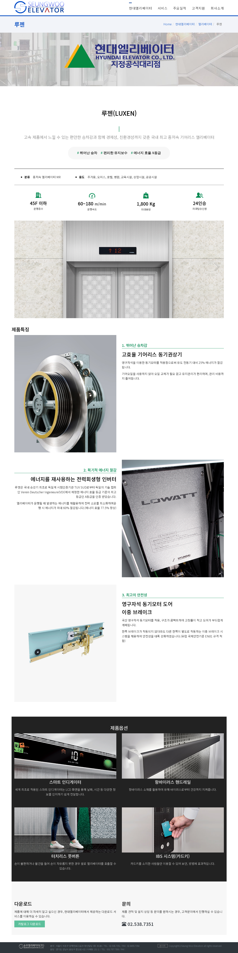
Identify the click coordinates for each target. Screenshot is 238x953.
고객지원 (198, 8)
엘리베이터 (205, 24)
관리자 (162, 945)
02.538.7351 (138, 924)
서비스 (163, 8)
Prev (21, 267)
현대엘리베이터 (140, 8)
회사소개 (217, 8)
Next (217, 267)
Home (167, 24)
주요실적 (179, 8)
